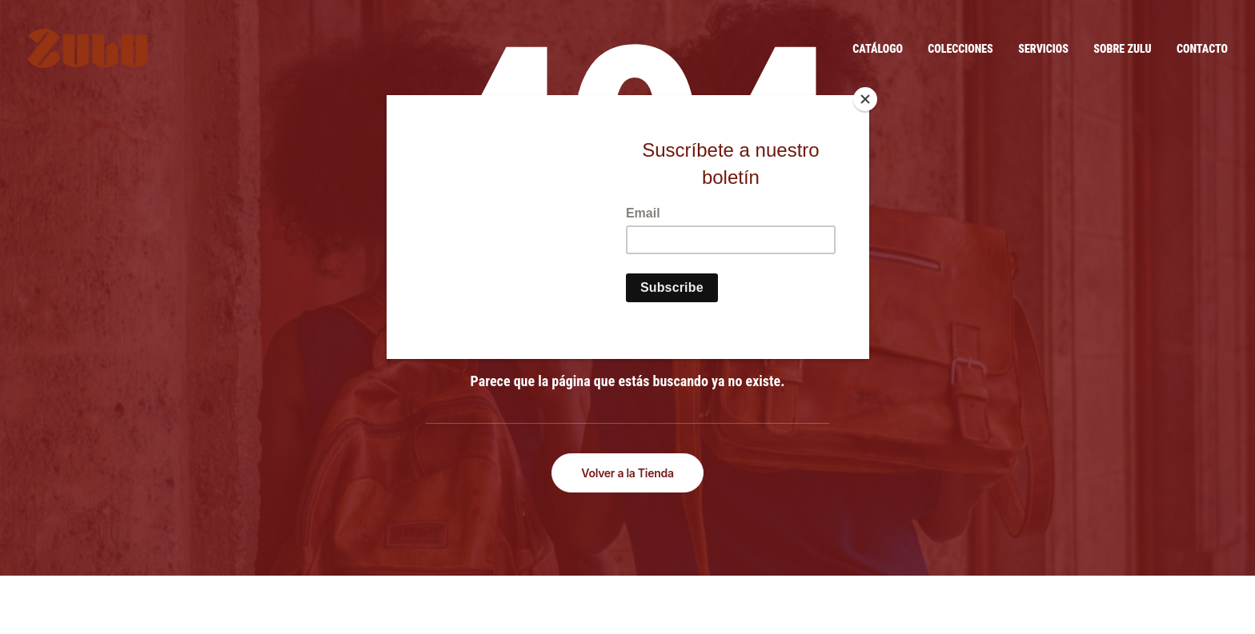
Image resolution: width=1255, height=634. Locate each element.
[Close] (865, 99)
